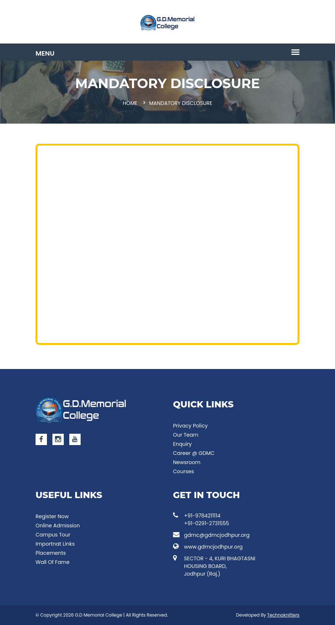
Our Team (185, 434)
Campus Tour (53, 534)
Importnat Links (55, 543)
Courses (183, 471)
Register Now (52, 516)
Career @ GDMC (193, 453)
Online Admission (58, 525)
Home (130, 103)
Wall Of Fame (53, 562)
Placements (51, 553)
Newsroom (186, 462)
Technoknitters (283, 615)
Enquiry (182, 444)
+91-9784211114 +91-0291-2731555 (201, 519)
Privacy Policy (190, 425)
